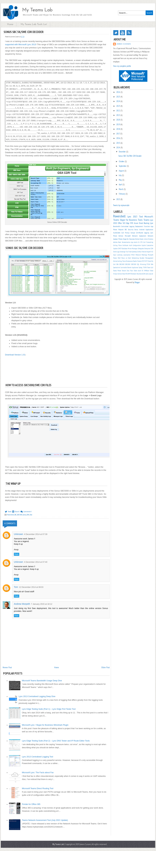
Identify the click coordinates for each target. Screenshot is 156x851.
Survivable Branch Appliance (129, 267)
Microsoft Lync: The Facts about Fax (38, 772)
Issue (114, 255)
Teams (146, 219)
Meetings (144, 255)
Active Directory (148, 239)
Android (141, 229)
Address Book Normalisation (121, 242)
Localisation (126, 255)
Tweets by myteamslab (121, 205)
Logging (146, 232)
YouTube (122, 32)
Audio (135, 242)
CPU (141, 242)
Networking (135, 258)
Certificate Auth (127, 245)
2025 (118, 96)
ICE (152, 252)
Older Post (105, 667)
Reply (16, 554)
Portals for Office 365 (31, 804)
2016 (118, 138)
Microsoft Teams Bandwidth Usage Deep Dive (42, 681)
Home (10, 24)
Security (130, 229)
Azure (136, 223)
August (121, 170)
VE (142, 271)
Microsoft (128, 236)
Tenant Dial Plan (127, 271)
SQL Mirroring (141, 264)
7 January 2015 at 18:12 (41, 604)
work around (149, 274)
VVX (131, 223)
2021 (118, 115)
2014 (118, 147)
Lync (151, 223)
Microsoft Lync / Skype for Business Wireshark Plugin (45, 725)
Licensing (119, 255)
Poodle (135, 261)
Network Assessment (139, 236)
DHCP (119, 248)
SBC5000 (19, 515)
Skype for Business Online (131, 239)
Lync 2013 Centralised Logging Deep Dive (37, 696)
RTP (146, 261)
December (122, 151)
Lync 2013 (132, 216)
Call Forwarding (148, 242)
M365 (133, 255)
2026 (118, 92)
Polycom (121, 229)
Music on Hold (126, 258)
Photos (120, 239)
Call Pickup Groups (128, 232)
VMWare (146, 271)
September (123, 166)
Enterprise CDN (148, 248)
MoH (119, 258)
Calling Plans (117, 245)
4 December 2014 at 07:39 (35, 534)
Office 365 (121, 223)
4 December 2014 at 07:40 (35, 562)
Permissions (129, 261)
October (122, 161)
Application (149, 229)
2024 (118, 101)
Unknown (18, 534)
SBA (117, 264)
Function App (148, 226)
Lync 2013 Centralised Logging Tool (37, 757)
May (120, 180)
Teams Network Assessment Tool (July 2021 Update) (45, 820)
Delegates (141, 248)
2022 (118, 110)
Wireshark (133, 274)
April (121, 184)
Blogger (137, 282)
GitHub (139, 252)
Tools (140, 219)
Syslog (140, 267)
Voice (123, 274)
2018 (118, 129)
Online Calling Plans (119, 261)
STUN (148, 264)
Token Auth (137, 271)
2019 (118, 124)
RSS (129, 32)
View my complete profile (122, 66)
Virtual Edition (117, 274)
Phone (115, 229)
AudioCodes (116, 232)
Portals (139, 261)
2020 (118, 119)
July (120, 175)
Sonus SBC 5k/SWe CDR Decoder (130, 156)
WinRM (128, 274)
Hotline (144, 252)
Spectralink (116, 267)
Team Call (150, 267)
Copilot (144, 245)
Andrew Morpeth (22, 604)
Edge (127, 223)
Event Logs (116, 252)
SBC (15, 515)
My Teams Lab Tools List (34, 24)
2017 (118, 133)
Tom (16, 587)
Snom (142, 239)
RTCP (143, 261)
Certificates (139, 232)
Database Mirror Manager (129, 248)
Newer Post (7, 667)
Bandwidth (116, 226)
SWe (28, 515)
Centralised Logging (127, 226)
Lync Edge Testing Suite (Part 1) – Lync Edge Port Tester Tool (49, 709)
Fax (127, 252)
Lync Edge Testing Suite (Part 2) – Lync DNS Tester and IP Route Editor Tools (56, 741)
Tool (31, 515)
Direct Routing (144, 223)
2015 (118, 143)
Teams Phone (117, 271)
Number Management (146, 258)
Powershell (10, 515)
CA (138, 242)
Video (151, 271)
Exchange (122, 252)
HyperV (149, 252)
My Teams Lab (37, 10)
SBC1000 (121, 264)
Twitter (115, 32)
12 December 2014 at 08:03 (31, 587)
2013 (118, 199)
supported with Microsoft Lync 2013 (20, 44)
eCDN (143, 274)
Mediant (138, 255)
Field (130, 252)
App (132, 242)
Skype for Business (128, 219)
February (122, 193)
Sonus (24, 515)
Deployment (139, 226)
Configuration (137, 245)
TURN (145, 267)
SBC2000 (127, 264)
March (121, 189)
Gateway (134, 252)
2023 (118, 106)
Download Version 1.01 (15, 355)
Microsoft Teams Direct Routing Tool (37, 788)
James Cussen (123, 44)
